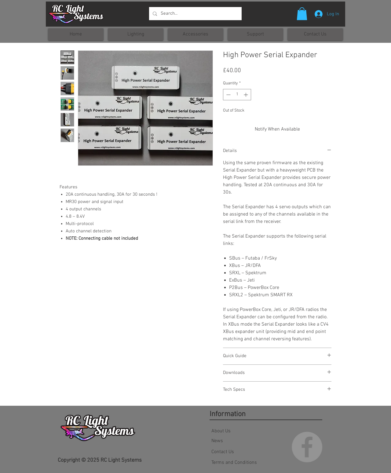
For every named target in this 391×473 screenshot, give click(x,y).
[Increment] (246, 94)
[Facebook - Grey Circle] (307, 447)
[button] (302, 13)
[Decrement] (228, 94)
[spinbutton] (237, 94)
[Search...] (195, 13)
